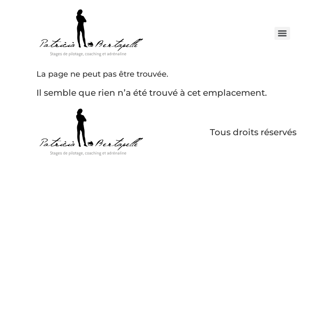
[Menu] (282, 33)
